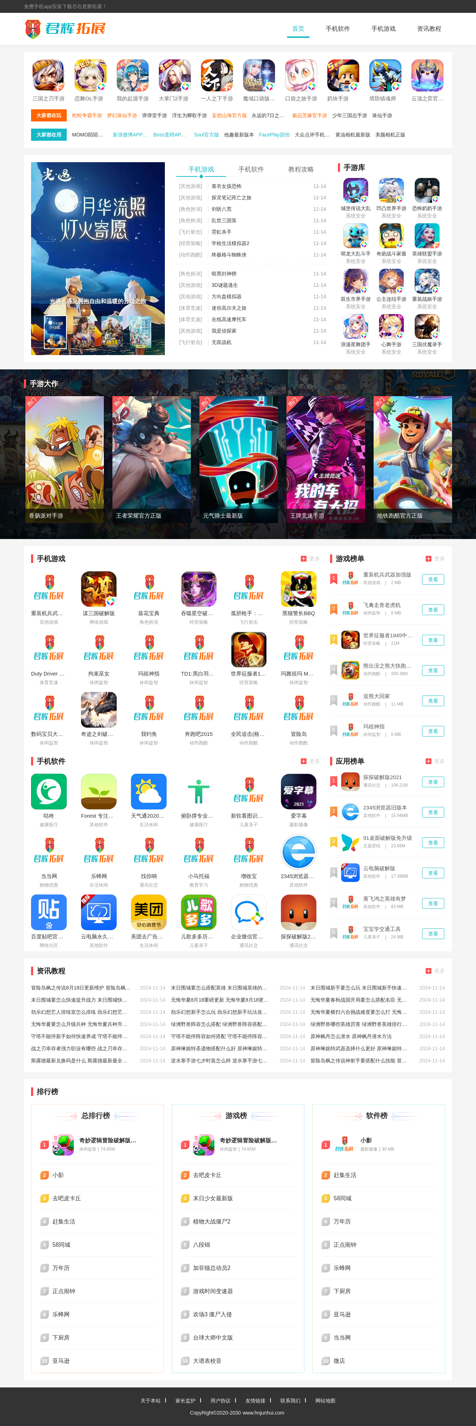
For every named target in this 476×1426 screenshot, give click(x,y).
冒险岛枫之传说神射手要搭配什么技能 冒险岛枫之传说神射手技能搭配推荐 (360, 1060)
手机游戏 (383, 28)
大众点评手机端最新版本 (314, 135)
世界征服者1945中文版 (389, 635)
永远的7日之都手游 (271, 115)
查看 (433, 579)
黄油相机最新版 (352, 135)
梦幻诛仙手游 (122, 115)
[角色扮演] (190, 209)
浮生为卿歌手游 (189, 115)
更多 (310, 558)
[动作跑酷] (190, 255)
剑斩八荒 (222, 209)
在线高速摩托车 (229, 319)
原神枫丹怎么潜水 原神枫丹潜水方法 (351, 1036)
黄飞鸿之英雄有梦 (384, 899)
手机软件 (338, 28)
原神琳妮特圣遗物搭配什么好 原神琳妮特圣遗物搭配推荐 (221, 1048)
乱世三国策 (224, 220)
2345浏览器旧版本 (385, 808)
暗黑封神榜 (224, 273)
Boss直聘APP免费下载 (173, 135)
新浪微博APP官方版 (132, 135)
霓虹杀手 (222, 232)
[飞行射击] (190, 232)
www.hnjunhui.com (263, 1412)
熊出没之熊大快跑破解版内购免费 (389, 666)
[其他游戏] (190, 186)
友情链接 (255, 1400)
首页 (298, 28)
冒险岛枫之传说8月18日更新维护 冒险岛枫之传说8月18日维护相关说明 (81, 988)
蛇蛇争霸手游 (87, 115)
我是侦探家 (224, 331)
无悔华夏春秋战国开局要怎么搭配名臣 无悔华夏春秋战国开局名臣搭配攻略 (360, 1000)
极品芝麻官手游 (309, 115)
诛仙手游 (382, 115)
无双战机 (222, 342)
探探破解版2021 (382, 777)
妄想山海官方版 (229, 115)
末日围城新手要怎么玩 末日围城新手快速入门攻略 (360, 988)
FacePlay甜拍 (274, 135)
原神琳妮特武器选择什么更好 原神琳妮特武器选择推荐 (360, 1048)
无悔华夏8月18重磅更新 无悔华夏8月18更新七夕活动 (221, 1000)
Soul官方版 (206, 135)
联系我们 (290, 1400)
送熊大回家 (376, 696)
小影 (366, 1140)
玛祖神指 (374, 726)
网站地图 (325, 1400)
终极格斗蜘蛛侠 (229, 255)
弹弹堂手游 (154, 115)
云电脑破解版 (379, 868)
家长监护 (186, 1400)
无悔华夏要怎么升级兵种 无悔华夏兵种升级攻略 (81, 1024)
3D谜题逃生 (225, 285)
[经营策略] (190, 243)
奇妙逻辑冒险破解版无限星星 (109, 1140)
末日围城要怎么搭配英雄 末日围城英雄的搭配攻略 (221, 988)
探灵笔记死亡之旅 (232, 197)
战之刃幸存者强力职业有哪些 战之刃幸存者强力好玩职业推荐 (81, 1048)
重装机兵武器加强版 (387, 575)
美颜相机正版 (390, 135)
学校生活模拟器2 (230, 243)
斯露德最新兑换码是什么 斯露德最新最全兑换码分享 (81, 1060)
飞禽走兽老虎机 (382, 605)
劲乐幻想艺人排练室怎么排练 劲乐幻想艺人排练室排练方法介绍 (81, 1012)
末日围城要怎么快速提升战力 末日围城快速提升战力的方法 (81, 1000)
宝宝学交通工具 (382, 929)
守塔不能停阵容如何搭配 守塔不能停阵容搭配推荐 (221, 1036)
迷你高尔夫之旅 (229, 308)
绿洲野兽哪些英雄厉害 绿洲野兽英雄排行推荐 (360, 1024)
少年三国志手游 (349, 115)
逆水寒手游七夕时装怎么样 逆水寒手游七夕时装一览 (221, 1060)
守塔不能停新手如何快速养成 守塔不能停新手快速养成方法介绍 (81, 1036)
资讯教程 (429, 28)
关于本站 (151, 1400)
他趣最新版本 (239, 135)
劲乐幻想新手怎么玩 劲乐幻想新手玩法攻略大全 (221, 1012)
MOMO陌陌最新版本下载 (91, 135)
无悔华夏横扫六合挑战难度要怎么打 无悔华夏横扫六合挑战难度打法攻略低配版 (360, 1012)
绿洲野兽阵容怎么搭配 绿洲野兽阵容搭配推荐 (221, 1024)
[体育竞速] (190, 308)
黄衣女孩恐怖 (227, 186)
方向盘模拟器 (227, 296)
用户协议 (221, 1400)
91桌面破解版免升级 (387, 838)
